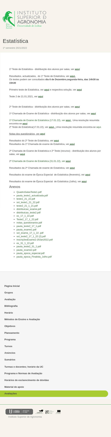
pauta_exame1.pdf (26, 229)
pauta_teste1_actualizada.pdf (32, 195)
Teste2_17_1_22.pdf (27, 219)
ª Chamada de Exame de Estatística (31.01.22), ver (37, 161)
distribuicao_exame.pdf (29, 209)
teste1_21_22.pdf (26, 198)
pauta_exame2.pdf (26, 250)
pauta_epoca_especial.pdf (30, 253)
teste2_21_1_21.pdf (27, 205)
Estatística (15, 41)
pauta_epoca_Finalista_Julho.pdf (34, 256)
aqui (77, 69)
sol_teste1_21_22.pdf (28, 202)
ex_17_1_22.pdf (25, 215)
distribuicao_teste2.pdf (28, 212)
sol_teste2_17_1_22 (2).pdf (31, 236)
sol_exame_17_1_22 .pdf (30, 233)
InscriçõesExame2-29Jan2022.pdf (35, 239)
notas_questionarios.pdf (29, 222)
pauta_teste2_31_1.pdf (29, 246)
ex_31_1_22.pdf (25, 243)
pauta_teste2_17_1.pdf (29, 226)
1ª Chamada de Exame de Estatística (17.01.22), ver (37, 120)
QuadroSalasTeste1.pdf (29, 192)
